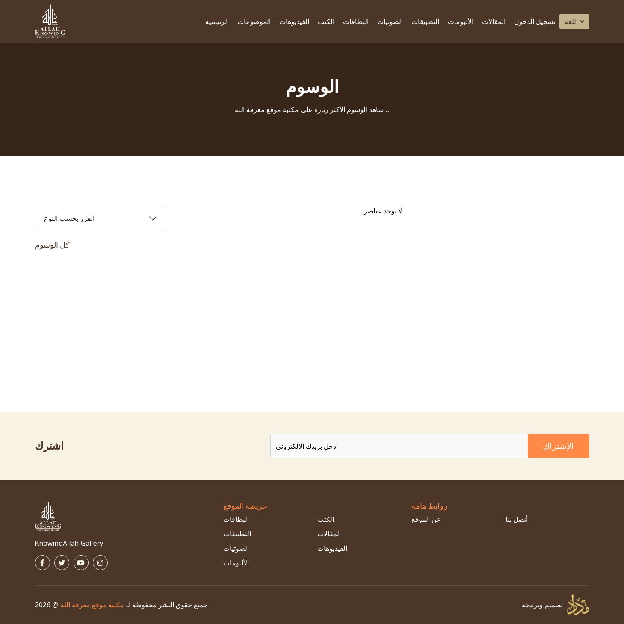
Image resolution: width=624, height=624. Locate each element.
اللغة (574, 21)
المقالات (494, 21)
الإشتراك (558, 446)
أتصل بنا (517, 519)
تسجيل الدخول (534, 21)
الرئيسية (217, 21)
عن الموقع (426, 519)
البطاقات (356, 21)
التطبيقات (425, 21)
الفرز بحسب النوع (69, 218)
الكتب (326, 21)
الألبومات (460, 21)
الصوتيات (390, 21)
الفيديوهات (294, 21)
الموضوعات (254, 21)
